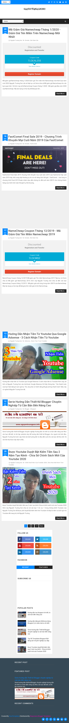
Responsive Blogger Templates (40, 716)
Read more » (61, 93)
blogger (27, 409)
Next (41, 526)
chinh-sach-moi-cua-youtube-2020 (36, 462)
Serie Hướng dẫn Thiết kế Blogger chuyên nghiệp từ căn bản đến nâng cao (39, 632)
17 (37, 526)
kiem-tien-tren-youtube (39, 341)
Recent (25, 567)
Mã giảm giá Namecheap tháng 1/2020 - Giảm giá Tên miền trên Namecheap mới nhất (34, 33)
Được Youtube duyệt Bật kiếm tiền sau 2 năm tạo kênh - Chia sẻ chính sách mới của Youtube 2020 (37, 455)
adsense (27, 341)
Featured (43, 567)
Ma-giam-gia (34, 40)
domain (27, 40)
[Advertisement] (34, 116)
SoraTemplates (14, 716)
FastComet (33, 143)
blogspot (33, 409)
